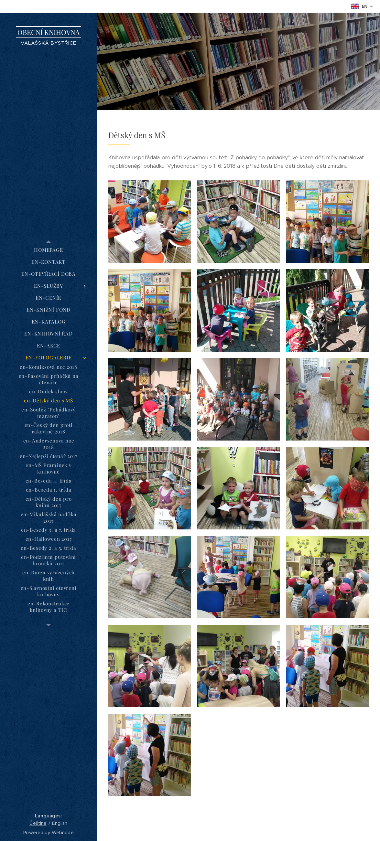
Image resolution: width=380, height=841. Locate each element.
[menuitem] (48, 250)
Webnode (63, 833)
